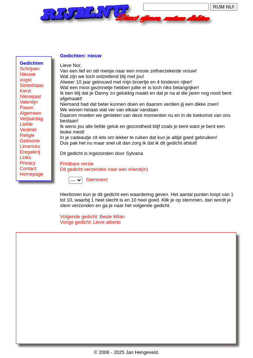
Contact (28, 168)
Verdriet (28, 129)
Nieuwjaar (30, 96)
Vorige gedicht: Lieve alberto (90, 222)
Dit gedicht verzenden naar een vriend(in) (104, 169)
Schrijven (30, 68)
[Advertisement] (126, 38)
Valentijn (29, 102)
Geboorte (30, 140)
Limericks (30, 146)
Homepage (32, 174)
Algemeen (31, 113)
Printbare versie (77, 163)
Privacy (28, 163)
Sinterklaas (32, 85)
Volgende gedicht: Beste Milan (92, 216)
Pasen (27, 107)
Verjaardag (31, 118)
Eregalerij (30, 152)
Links (25, 157)
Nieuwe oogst (28, 76)
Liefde (26, 124)
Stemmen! (97, 179)
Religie (27, 135)
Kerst (25, 91)
